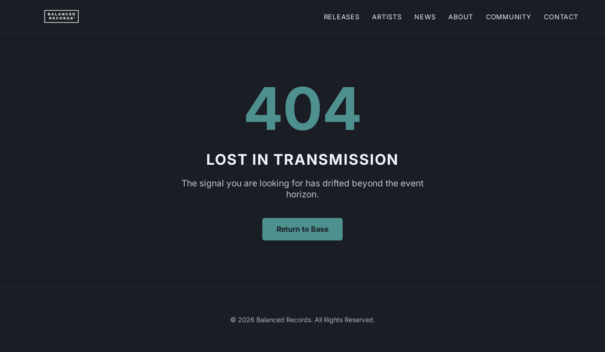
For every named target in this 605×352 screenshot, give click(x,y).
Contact (561, 17)
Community (508, 17)
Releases (342, 17)
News (424, 17)
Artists (386, 17)
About (460, 17)
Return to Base (302, 229)
